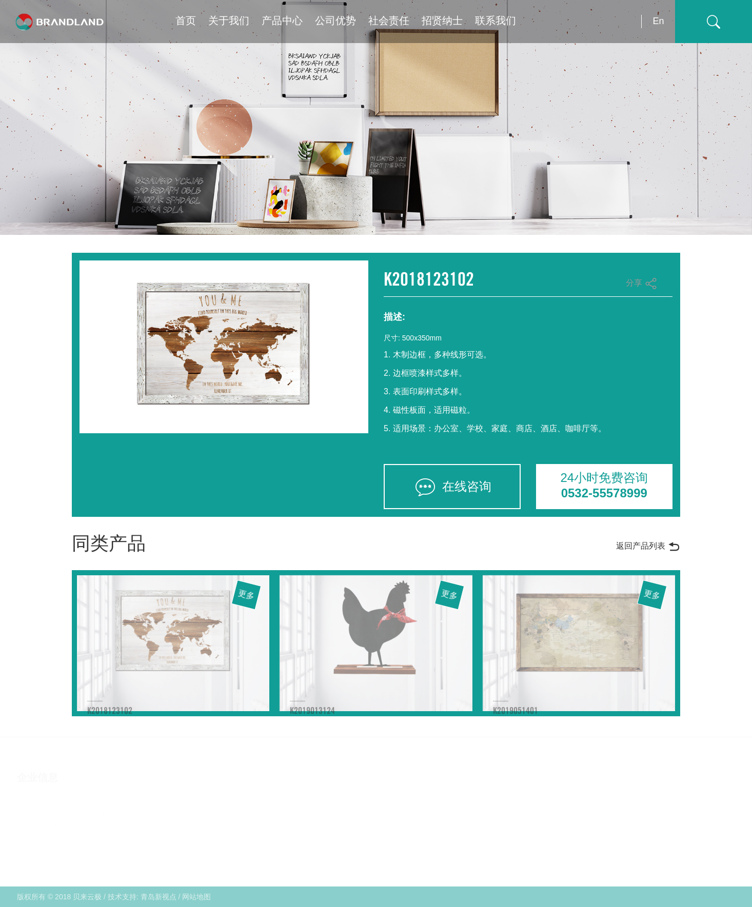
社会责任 (388, 21)
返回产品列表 (648, 546)
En (658, 21)
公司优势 (335, 21)
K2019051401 (515, 716)
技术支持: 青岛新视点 (142, 897)
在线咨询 (451, 487)
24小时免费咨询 (604, 486)
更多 (246, 595)
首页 (185, 21)
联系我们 (495, 21)
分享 (641, 283)
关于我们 (228, 21)
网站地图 (196, 897)
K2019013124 (312, 716)
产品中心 (282, 21)
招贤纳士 (442, 21)
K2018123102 (109, 716)
